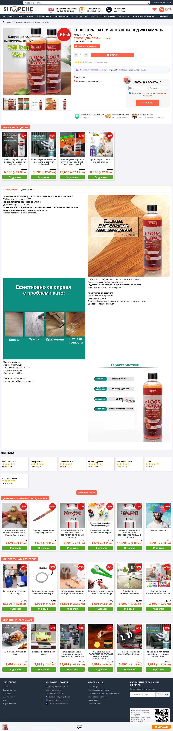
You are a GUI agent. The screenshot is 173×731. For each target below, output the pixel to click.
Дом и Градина (25, 16)
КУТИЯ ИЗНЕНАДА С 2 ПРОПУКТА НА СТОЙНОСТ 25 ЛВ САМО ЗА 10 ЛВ (72, 533)
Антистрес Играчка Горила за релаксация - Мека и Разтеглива (15, 532)
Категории (8, 16)
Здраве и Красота (64, 16)
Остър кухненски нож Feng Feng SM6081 (43, 531)
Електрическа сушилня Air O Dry (15, 592)
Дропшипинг (9, 697)
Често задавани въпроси (98, 690)
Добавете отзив (86, 492)
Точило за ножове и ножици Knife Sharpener (129, 653)
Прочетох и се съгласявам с (147, 94)
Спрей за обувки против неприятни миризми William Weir (14, 161)
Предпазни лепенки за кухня (43, 653)
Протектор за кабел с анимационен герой (101, 531)
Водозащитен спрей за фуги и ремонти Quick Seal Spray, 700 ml (72, 161)
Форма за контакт (53, 690)
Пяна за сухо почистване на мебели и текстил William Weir (43, 161)
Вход (169, 2)
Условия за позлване (96, 697)
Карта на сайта (9, 703)
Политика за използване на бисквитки (104, 693)
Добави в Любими (86, 46)
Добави (113, 55)
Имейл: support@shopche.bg (58, 697)
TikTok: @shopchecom (57, 703)
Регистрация (159, 2)
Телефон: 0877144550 (54, 693)
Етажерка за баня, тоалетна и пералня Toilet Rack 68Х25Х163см (72, 654)
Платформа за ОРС (96, 703)
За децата (124, 16)
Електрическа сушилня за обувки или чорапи (72, 592)
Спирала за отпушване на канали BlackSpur (43, 592)
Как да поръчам (10, 690)
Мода (79, 16)
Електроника (44, 16)
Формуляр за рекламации (57, 686)
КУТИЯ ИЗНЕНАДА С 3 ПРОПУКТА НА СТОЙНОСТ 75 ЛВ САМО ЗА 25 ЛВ (129, 533)
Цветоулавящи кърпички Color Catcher (158, 592)
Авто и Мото (91, 16)
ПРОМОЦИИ (164, 16)
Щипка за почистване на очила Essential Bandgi (100, 592)
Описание (10, 189)
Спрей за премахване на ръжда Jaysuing (101, 160)
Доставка (27, 189)
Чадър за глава (158, 530)
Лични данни (93, 700)
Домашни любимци (143, 16)
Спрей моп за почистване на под (129, 592)
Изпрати (148, 102)
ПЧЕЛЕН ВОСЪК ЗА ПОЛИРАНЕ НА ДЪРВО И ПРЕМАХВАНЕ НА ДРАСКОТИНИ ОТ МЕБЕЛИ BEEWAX (101, 656)
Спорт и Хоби (108, 16)
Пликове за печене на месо (15, 653)
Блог (5, 700)
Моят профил (93, 686)
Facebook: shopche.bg (56, 700)
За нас (6, 686)
